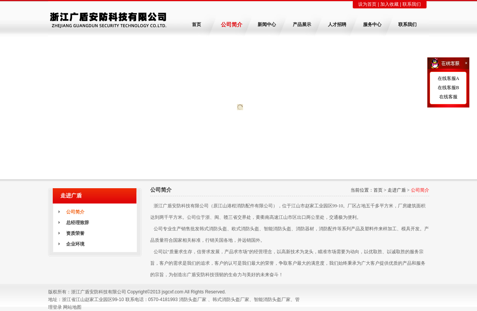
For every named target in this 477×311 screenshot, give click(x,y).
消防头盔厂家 (192, 299)
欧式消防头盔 (245, 228)
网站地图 (72, 307)
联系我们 (411, 4)
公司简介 (420, 190)
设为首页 (367, 4)
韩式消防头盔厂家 (231, 299)
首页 (378, 190)
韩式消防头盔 (213, 228)
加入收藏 (389, 4)
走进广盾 (397, 190)
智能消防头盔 (277, 228)
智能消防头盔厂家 (272, 299)
